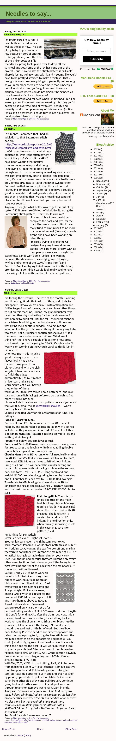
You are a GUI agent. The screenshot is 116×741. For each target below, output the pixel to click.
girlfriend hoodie (27, 283)
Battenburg (15, 283)
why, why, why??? (15, 34)
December (101, 181)
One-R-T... (10, 292)
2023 (96, 155)
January (100, 225)
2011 (96, 241)
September (102, 190)
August (100, 193)
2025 (96, 149)
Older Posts (71, 729)
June (99, 200)
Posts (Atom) (24, 735)
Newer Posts (8, 729)
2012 (96, 238)
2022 (96, 159)
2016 (96, 178)
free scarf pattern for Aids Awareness (26, 720)
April (99, 215)
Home (40, 729)
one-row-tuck (61, 720)
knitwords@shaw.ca (48, 406)
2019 (96, 168)
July (98, 197)
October (100, 187)
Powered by (96, 69)
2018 (96, 171)
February (101, 222)
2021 (96, 162)
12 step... (9, 128)
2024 (96, 152)
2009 (96, 247)
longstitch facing (48, 720)
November (101, 184)
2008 (96, 250)
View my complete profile (101, 136)
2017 (96, 174)
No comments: (43, 119)
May (98, 212)
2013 (96, 234)
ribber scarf (23, 722)
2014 (96, 231)
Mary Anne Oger (91, 115)
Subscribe (97, 59)
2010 (96, 244)
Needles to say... (28, 13)
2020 (96, 165)
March (99, 219)
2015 (96, 228)
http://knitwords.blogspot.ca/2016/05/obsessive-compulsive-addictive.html (28, 146)
